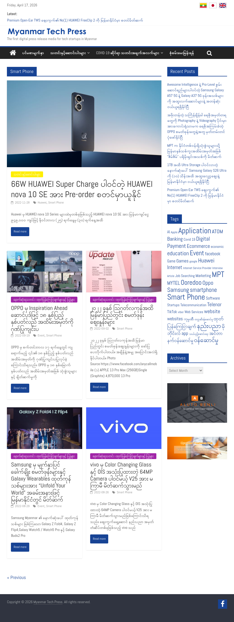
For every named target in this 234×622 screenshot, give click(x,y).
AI (168, 231)
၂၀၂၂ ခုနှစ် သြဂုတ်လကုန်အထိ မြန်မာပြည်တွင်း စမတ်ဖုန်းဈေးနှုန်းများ (121, 315)
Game (171, 261)
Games (182, 261)
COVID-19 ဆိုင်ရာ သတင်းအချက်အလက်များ (127, 52)
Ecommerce (198, 246)
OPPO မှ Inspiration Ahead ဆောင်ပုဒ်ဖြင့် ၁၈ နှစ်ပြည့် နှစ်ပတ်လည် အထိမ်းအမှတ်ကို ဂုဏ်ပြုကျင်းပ (42, 318)
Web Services (194, 312)
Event (41, 335)
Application (194, 231)
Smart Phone (56, 202)
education (178, 253)
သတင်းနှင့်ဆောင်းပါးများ (68, 52)
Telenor (214, 304)
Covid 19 (189, 239)
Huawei (42, 202)
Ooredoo (191, 282)
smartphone (203, 290)
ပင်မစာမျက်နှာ (33, 52)
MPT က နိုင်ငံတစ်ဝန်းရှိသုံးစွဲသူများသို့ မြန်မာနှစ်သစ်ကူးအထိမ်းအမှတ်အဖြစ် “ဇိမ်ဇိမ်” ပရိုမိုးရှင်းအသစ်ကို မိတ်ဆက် (194, 151)
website (212, 311)
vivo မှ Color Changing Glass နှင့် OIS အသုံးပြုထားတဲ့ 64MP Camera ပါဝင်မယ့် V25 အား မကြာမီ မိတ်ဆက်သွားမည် (121, 475)
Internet (174, 267)
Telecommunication (193, 305)
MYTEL (173, 283)
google (193, 261)
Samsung (178, 290)
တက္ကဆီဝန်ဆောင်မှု (204, 319)
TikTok (172, 311)
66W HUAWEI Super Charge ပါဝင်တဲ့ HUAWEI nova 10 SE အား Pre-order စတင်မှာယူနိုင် (82, 189)
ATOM (217, 231)
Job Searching (185, 276)
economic (217, 246)
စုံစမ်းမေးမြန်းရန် (181, 52)
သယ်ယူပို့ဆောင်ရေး (198, 334)
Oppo (207, 282)
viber (181, 312)
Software (213, 298)
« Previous (16, 577)
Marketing (203, 275)
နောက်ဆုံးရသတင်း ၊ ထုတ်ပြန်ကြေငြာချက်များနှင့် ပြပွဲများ (44, 299)
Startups (173, 305)
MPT (218, 274)
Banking (175, 239)
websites (175, 319)
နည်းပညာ (209, 325)
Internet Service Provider (197, 268)
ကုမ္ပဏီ (189, 319)
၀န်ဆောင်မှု (206, 340)
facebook (212, 254)
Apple (174, 232)
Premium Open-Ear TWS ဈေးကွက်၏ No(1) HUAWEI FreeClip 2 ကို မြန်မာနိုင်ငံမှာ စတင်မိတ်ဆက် (75, 20)
